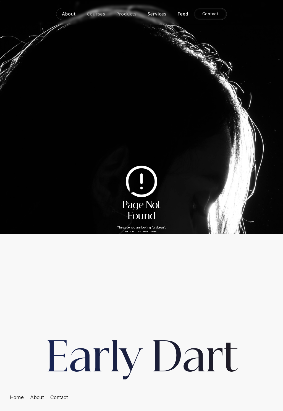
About (37, 397)
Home (16, 397)
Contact (59, 397)
